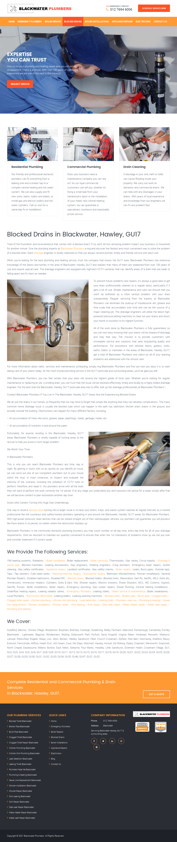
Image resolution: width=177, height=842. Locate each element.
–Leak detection (87, 600)
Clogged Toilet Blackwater (20, 737)
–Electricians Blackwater (38, 595)
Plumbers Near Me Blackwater (22, 769)
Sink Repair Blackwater (19, 801)
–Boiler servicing (98, 560)
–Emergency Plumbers (78, 591)
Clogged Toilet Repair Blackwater (23, 742)
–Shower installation (38, 604)
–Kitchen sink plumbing (64, 600)
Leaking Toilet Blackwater (20, 764)
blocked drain (36, 510)
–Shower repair (59, 604)
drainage (38, 252)
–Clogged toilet (158, 595)
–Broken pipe (128, 595)
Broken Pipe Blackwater (19, 726)
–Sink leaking (77, 604)
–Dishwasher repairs (93, 573)
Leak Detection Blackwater (20, 758)
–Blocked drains (75, 578)
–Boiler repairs (123, 569)
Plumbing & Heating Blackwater (23, 774)
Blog (53, 758)
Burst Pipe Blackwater (18, 731)
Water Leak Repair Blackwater (22, 817)
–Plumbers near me (125, 600)
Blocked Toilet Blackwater (20, 721)
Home (12, 21)
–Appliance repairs (55, 569)
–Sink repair (92, 604)
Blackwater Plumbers (72, 248)
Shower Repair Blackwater (20, 791)
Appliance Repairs (122, 21)
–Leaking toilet (105, 600)
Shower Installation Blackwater (22, 785)
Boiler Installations (97, 21)
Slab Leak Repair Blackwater (21, 807)
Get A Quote (156, 687)
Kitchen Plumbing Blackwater (22, 748)
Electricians (143, 21)
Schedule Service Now (154, 8)
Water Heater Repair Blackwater (23, 812)
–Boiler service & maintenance (128, 591)
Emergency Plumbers (30, 21)
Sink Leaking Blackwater (19, 796)
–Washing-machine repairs (65, 573)
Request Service (20, 84)
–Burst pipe (142, 595)
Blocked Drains (73, 21)
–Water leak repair (156, 604)
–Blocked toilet (111, 595)
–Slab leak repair (110, 604)
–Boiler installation (55, 560)
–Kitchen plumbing (40, 600)
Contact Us (160, 21)
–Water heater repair (133, 604)
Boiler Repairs (53, 21)
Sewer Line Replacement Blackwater (25, 780)
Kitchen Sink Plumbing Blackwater (24, 753)
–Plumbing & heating (149, 600)
